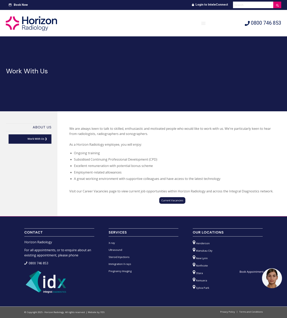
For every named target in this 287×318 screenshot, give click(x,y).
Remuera (200, 280)
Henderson (201, 242)
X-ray (112, 243)
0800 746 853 (263, 23)
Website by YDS (96, 312)
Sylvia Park (201, 287)
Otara (198, 272)
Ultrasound (115, 250)
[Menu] (203, 23)
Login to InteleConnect (210, 4)
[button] (260, 278)
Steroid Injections (119, 257)
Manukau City (202, 250)
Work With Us (36, 139)
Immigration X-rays (120, 264)
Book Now (18, 5)
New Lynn (200, 257)
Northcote (200, 265)
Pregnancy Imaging (120, 271)
